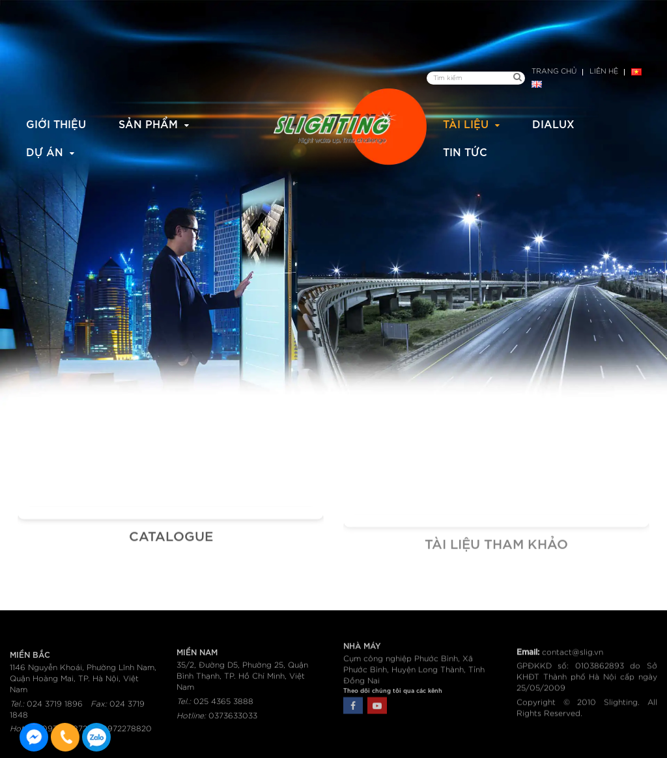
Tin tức (465, 151)
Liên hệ (603, 71)
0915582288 (96, 737)
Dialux (553, 123)
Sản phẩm (148, 123)
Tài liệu (466, 123)
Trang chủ (554, 71)
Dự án (44, 151)
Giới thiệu (56, 123)
